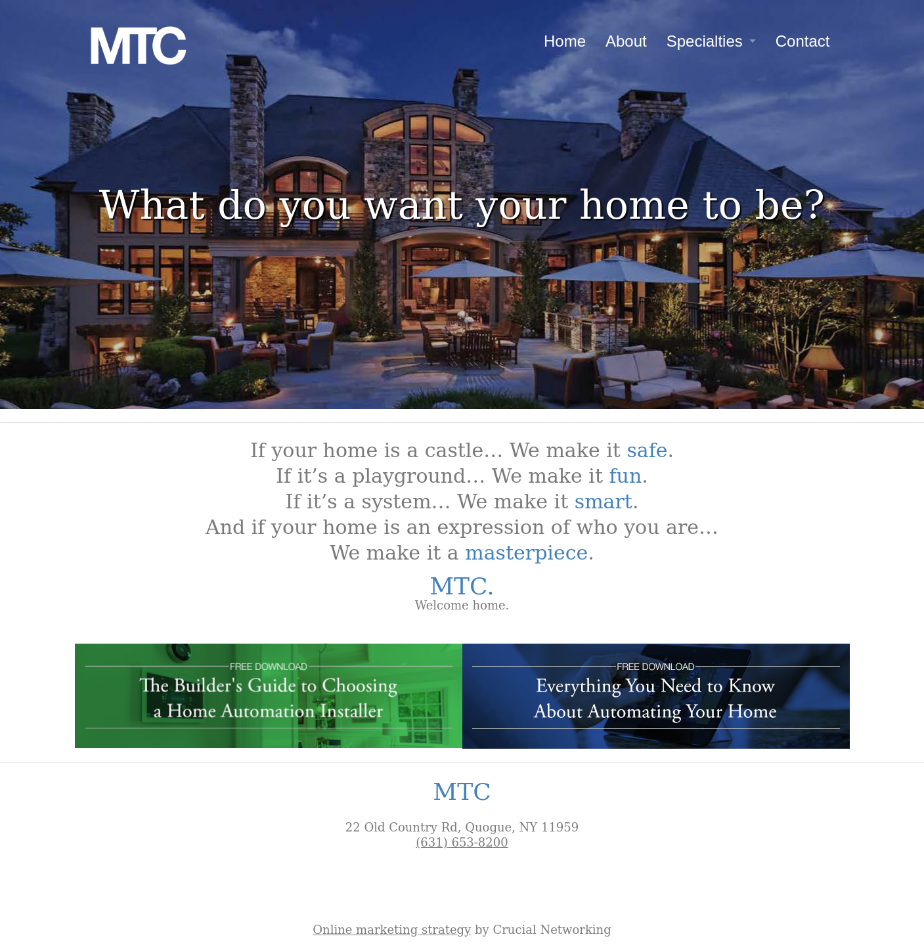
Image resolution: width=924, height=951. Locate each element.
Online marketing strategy (392, 930)
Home (565, 41)
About (626, 41)
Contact (803, 41)
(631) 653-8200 (462, 842)
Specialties (705, 41)
